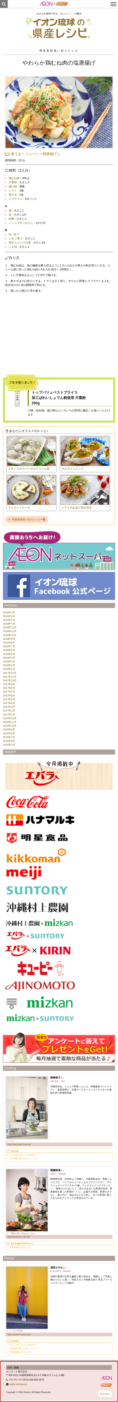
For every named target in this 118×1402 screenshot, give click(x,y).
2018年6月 (9, 650)
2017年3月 (9, 706)
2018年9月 (9, 638)
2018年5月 (9, 654)
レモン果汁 (15, 238)
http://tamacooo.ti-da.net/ (18, 1237)
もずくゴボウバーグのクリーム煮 (28, 468)
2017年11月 (10, 676)
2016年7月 (9, 737)
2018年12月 (10, 627)
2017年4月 (9, 703)
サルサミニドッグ (73, 468)
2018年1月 (9, 669)
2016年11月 (10, 722)
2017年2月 (9, 710)
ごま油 (13, 246)
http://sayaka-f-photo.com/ (19, 1334)
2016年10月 (10, 725)
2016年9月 (9, 729)
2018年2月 (9, 665)
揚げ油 (13, 186)
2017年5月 (9, 699)
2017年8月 (9, 687)
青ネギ (13, 194)
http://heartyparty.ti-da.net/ (19, 1144)
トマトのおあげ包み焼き (77, 507)
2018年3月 (9, 661)
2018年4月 (9, 657)
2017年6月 (9, 695)
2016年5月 (9, 744)
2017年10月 (10, 680)
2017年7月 (9, 691)
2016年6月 (9, 740)
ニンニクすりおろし (21, 222)
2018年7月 (9, 646)
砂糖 (11, 218)
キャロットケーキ (19, 507)
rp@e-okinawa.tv (18, 1384)
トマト (13, 190)
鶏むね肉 (14, 178)
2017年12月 (10, 672)
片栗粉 (13, 182)
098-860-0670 (16, 1379)
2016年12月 (10, 718)
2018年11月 (10, 631)
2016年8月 (9, 733)
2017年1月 (9, 714)
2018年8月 (9, 642)
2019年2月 (9, 619)
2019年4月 (9, 612)
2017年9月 (9, 684)
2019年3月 (9, 616)
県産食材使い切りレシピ (26, 519)
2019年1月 (9, 623)
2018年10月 (10, 635)
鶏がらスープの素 (20, 242)
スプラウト (15, 198)
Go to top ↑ (105, 1394)
